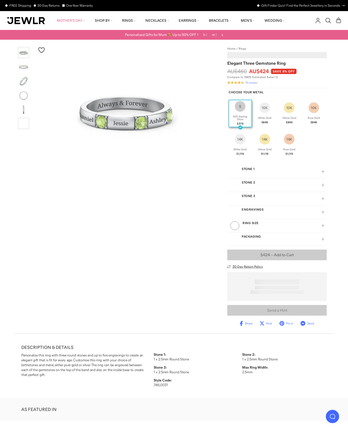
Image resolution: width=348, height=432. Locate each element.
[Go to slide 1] (23, 52)
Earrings (189, 20)
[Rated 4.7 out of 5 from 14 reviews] (242, 82)
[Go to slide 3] (23, 81)
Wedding (275, 20)
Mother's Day (71, 20)
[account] (318, 20)
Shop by (103, 20)
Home (231, 48)
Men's (248, 20)
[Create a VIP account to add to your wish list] (41, 50)
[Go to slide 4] (23, 95)
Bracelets (220, 20)
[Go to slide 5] (23, 109)
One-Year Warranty (79, 5)
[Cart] (338, 20)
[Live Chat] (332, 416)
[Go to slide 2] (23, 66)
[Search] (328, 20)
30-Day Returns (48, 5)
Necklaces (157, 20)
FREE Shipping (20, 5)
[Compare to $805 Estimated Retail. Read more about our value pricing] (252, 77)
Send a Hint (277, 310)
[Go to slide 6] (23, 123)
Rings (128, 20)
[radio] (240, 113)
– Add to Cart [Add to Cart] (277, 255)
